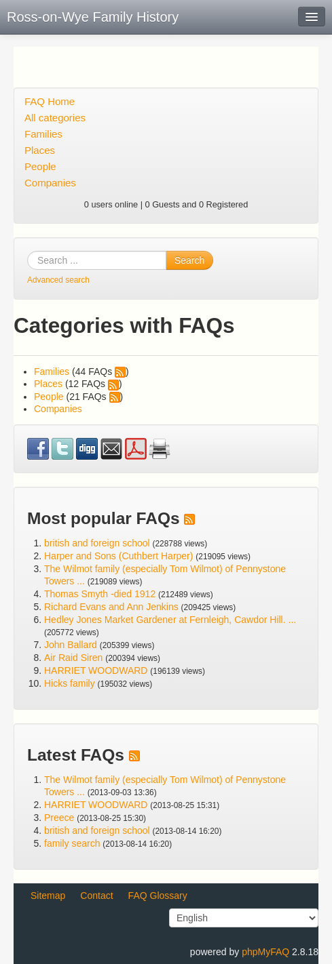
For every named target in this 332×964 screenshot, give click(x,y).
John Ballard (70, 644)
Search (189, 260)
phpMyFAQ (265, 951)
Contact (96, 895)
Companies (50, 182)
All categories (55, 117)
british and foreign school (97, 543)
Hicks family (71, 683)
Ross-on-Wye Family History (93, 16)
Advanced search (58, 280)
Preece (59, 817)
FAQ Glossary (157, 895)
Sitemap (48, 895)
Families (43, 134)
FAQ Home (49, 101)
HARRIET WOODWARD (95, 670)
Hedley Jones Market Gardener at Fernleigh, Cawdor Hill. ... (170, 619)
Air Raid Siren (73, 657)
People (40, 166)
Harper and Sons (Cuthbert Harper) (118, 555)
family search (73, 843)
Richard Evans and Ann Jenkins (111, 606)
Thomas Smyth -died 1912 (99, 593)
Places (39, 150)
